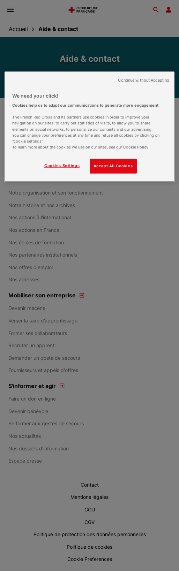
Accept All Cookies (113, 165)
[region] (89, 126)
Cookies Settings (62, 165)
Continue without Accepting (143, 80)
